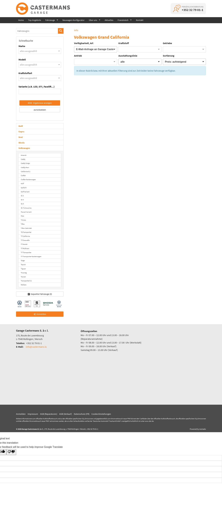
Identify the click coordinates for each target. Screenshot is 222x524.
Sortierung (168, 55)
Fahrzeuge (50, 20)
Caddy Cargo (25, 163)
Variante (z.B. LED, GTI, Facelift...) (36, 86)
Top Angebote (34, 20)
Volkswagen (24, 148)
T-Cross (23, 220)
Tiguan (23, 269)
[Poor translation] (11, 452)
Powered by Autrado (198, 429)
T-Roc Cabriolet (26, 228)
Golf (22, 183)
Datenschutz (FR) (81, 414)
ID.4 (22, 200)
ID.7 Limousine (26, 208)
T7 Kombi (24, 244)
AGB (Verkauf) (65, 414)
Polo (22, 216)
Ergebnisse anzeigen (40, 103)
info (76, 30)
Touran (23, 277)
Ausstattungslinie (127, 55)
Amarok (23, 155)
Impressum (33, 414)
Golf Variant (25, 192)
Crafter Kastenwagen (28, 179)
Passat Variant (26, 212)
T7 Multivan (25, 248)
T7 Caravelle (25, 240)
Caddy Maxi (25, 167)
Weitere (23, 285)
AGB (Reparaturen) (48, 414)
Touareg (24, 273)
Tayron (23, 264)
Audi (20, 126)
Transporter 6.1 (26, 281)
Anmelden (21, 414)
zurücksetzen (40, 109)
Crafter (23, 175)
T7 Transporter (26, 252)
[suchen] (61, 31)
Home (21, 20)
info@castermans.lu (36, 346)
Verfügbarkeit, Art (83, 43)
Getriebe (167, 43)
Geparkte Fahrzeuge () (41, 294)
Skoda (21, 142)
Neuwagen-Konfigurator (73, 20)
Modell (22, 59)
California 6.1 (25, 171)
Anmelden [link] (41, 314)
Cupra (21, 131)
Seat (20, 137)
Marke (21, 46)
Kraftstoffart (25, 73)
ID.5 (22, 204)
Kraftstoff (123, 43)
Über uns (93, 20)
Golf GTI (24, 188)
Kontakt (139, 20)
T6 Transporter (26, 232)
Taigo (23, 260)
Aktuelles (109, 20)
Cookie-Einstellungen (101, 414)
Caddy (23, 159)
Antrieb (78, 55)
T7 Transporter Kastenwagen (31, 256)
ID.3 (22, 196)
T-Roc (23, 224)
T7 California (25, 236)
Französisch (123, 20)
